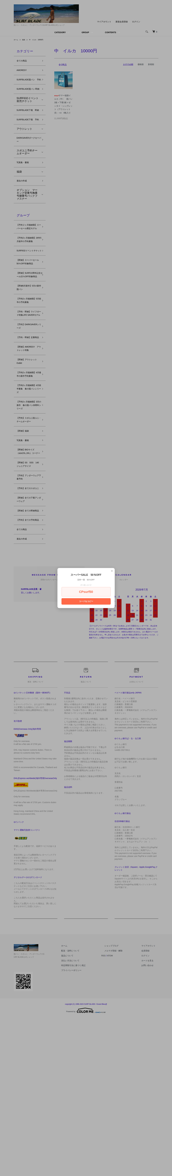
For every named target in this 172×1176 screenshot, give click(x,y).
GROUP (85, 32)
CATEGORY (60, 32)
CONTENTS (110, 32)
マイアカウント (104, 21)
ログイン (136, 21)
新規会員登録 (122, 21)
